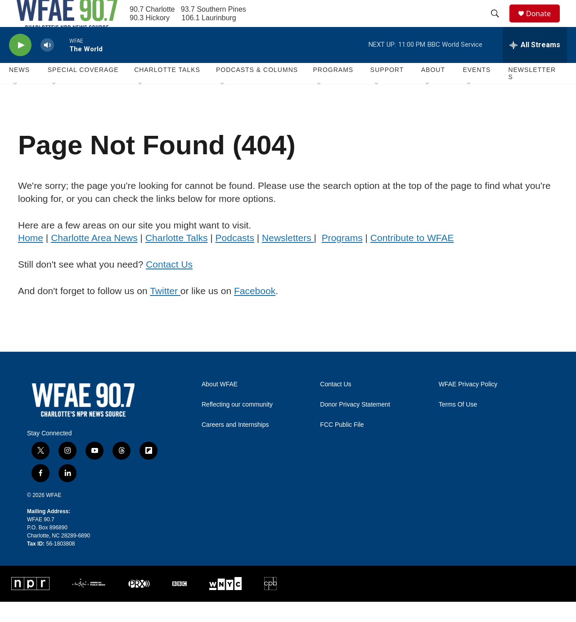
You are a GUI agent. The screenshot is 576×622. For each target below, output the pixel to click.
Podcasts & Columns (257, 90)
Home (30, 258)
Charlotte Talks (176, 258)
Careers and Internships (235, 445)
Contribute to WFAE (412, 258)
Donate (544, 23)
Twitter (165, 311)
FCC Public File (342, 445)
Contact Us (169, 284)
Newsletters (532, 93)
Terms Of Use (458, 424)
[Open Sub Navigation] (15, 104)
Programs (342, 258)
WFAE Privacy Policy (468, 404)
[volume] (47, 65)
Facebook (254, 311)
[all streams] (535, 65)
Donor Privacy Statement (355, 424)
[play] (20, 65)
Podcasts (235, 258)
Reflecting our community (237, 424)
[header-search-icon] (499, 24)
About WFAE (220, 404)
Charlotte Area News (94, 258)
